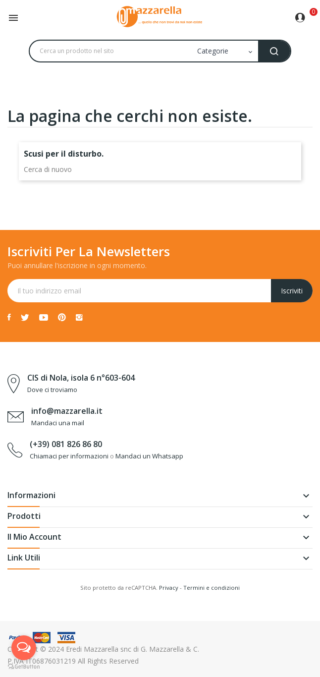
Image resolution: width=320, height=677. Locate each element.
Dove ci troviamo (52, 389)
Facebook (9, 317)
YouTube (43, 317)
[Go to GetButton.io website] (24, 667)
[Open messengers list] (23, 647)
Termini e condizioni (211, 587)
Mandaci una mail (57, 422)
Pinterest (62, 317)
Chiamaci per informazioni (69, 455)
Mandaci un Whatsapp (149, 455)
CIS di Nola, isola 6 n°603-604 (81, 377)
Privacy (168, 587)
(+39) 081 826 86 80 (66, 444)
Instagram (79, 317)
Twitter (25, 317)
